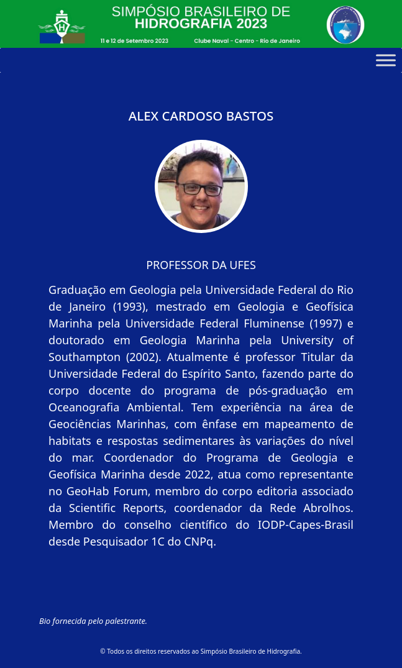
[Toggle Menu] (386, 60)
